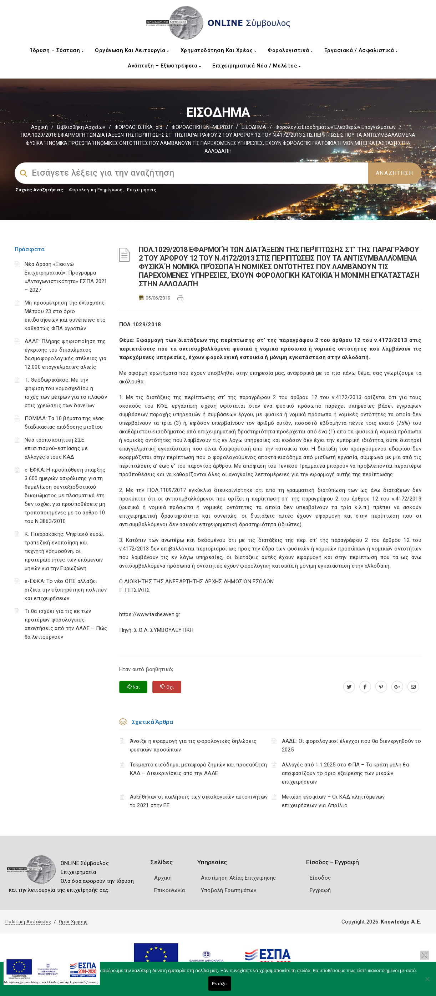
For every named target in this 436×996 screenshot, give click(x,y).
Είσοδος (320, 878)
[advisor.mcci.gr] (413, 687)
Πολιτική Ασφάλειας (28, 921)
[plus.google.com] (397, 687)
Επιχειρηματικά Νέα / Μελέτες (256, 65)
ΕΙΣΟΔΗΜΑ (254, 127)
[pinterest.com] (381, 687)
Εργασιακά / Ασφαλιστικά (361, 50)
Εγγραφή (320, 890)
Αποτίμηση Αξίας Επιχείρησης (238, 878)
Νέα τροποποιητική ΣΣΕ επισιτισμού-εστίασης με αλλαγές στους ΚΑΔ (56, 448)
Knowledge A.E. (401, 922)
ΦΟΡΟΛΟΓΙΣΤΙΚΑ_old (138, 127)
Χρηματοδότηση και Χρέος (219, 50)
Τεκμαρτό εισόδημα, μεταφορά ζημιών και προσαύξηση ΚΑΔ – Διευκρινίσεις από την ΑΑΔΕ (198, 768)
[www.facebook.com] (365, 687)
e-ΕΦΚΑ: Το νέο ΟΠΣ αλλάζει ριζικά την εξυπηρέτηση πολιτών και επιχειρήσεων (66, 590)
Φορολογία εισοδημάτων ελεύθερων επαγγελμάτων (335, 127)
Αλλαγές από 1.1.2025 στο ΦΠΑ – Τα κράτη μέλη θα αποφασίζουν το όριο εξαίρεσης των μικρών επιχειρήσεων (345, 773)
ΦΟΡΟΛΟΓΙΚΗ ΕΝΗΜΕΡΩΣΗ (202, 127)
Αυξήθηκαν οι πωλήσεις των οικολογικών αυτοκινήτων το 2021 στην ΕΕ (199, 801)
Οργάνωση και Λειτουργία (132, 50)
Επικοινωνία (169, 890)
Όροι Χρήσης (73, 921)
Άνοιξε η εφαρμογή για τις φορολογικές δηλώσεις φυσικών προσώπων (193, 745)
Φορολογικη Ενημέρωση (96, 189)
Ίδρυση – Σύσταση (57, 50)
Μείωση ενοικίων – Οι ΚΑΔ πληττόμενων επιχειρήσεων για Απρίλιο (333, 801)
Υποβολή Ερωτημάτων (228, 890)
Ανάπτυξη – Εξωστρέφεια (164, 65)
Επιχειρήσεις (141, 189)
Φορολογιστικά (290, 50)
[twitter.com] (349, 687)
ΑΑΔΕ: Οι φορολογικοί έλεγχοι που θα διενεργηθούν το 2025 (351, 745)
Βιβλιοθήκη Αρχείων (81, 127)
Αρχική (39, 127)
